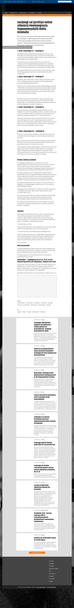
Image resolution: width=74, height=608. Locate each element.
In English (33, 1)
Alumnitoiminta (22, 12)
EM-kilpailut (42, 311)
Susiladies (9, 1)
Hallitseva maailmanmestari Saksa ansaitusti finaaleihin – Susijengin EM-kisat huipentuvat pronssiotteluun (45, 351)
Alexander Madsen (21, 302)
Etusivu (6, 12)
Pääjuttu (24, 311)
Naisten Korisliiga (20, 1)
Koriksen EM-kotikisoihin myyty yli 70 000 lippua (45, 538)
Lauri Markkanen (26, 305)
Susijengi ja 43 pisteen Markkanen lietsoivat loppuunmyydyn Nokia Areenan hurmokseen (45, 420)
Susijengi (5, 1)
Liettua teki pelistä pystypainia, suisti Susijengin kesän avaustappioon (45, 397)
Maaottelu (29, 311)
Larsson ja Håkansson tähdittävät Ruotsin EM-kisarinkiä (42, 487)
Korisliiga (14, 1)
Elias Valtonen (43, 302)
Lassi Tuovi (20, 305)
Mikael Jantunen (34, 305)
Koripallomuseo (13, 12)
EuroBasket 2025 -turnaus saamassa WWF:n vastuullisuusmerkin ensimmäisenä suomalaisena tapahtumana (44, 517)
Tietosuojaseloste (51, 587)
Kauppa (42, 1)
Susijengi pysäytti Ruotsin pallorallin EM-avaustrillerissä (44, 443)
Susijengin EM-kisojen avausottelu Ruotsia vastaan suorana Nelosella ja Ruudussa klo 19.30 (44, 468)
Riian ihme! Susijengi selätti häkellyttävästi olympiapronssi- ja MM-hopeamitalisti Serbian (45, 375)
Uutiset (11, 15)
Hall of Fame (28, 1)
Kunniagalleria (32, 12)
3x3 (24, 1)
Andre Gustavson (29, 302)
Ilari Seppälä (50, 302)
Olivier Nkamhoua (42, 305)
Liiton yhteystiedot (41, 587)
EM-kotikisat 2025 (35, 311)
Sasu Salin (49, 305)
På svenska (38, 1)
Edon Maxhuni (37, 302)
